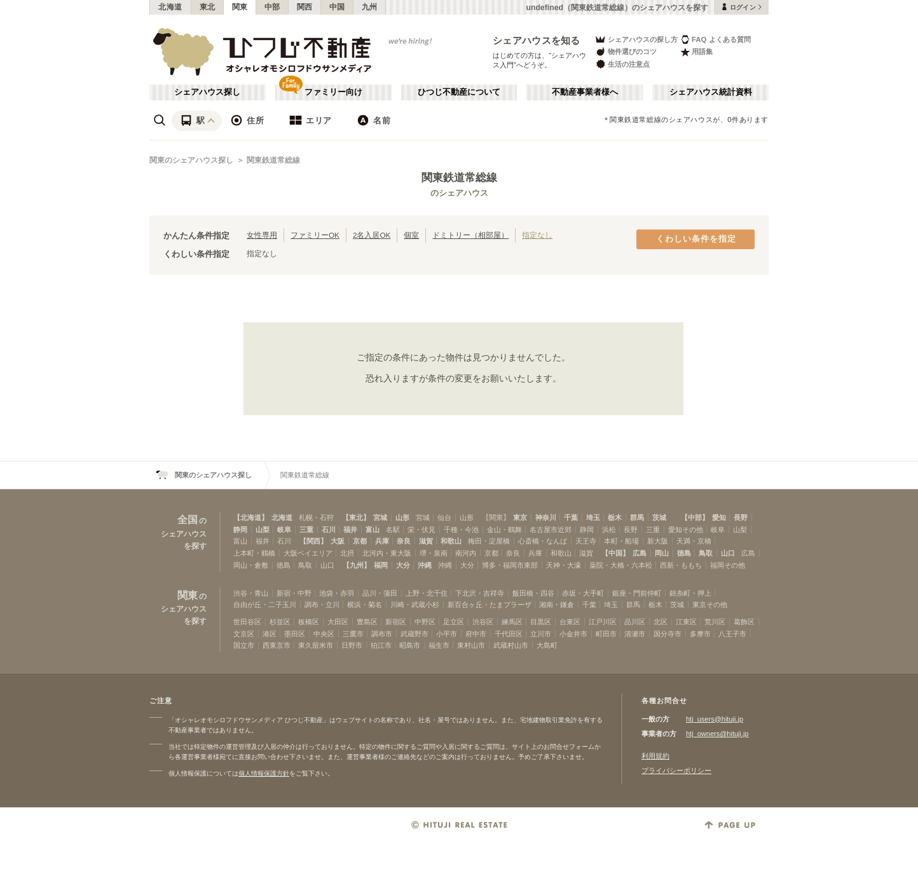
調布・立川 (322, 604)
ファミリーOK (315, 235)
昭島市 (409, 645)
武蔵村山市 (510, 645)
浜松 (609, 529)
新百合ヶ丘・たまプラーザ (489, 604)
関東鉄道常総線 (273, 160)
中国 (337, 7)
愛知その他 (685, 529)
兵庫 (382, 541)
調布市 (381, 634)
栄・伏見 (421, 529)
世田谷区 (247, 622)
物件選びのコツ (625, 52)
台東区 (569, 622)
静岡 (240, 529)
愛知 (719, 517)
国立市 (243, 645)
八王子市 (732, 634)
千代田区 (509, 634)
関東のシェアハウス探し (191, 160)
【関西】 (313, 541)
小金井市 (573, 634)
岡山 (662, 553)
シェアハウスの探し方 (636, 39)
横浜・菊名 (364, 604)
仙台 (444, 517)
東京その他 (709, 604)
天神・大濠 (563, 565)
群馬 (637, 517)
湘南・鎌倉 (556, 604)
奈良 (404, 541)
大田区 (337, 622)
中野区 (424, 622)
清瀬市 (634, 634)
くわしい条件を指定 (696, 239)
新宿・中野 (294, 593)
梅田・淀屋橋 (489, 541)
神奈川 (545, 517)
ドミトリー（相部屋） (470, 235)
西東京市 (277, 645)
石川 (329, 529)
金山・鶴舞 (504, 529)
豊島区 (367, 622)
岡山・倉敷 (250, 565)
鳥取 (706, 553)
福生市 (438, 645)
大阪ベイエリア (308, 553)
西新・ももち (681, 565)
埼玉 (593, 517)
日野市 (351, 645)
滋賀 (426, 541)
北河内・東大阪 (386, 553)
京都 (360, 541)
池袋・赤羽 (336, 593)
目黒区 (540, 622)
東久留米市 (315, 645)
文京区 (243, 634)
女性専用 (262, 235)
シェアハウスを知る (536, 40)
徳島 (684, 553)
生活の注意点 (622, 64)
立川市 (540, 634)
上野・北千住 (427, 593)
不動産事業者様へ (585, 92)
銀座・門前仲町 (636, 593)
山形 (402, 517)
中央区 (323, 634)
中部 (272, 7)
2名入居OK (371, 235)
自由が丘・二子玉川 (264, 604)
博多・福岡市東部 (510, 565)
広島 (640, 553)
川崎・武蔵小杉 (414, 604)
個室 (411, 235)
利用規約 (655, 756)
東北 (208, 7)
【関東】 (496, 517)
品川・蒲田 (379, 593)
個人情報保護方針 (263, 773)
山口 (728, 553)
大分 (403, 565)
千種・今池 (461, 529)
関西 (305, 7)
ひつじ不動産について (459, 92)
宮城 (380, 517)
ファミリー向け (333, 92)
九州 (370, 7)
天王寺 (585, 541)
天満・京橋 (693, 541)
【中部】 (695, 517)
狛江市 (381, 645)
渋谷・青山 (250, 593)
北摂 (347, 553)
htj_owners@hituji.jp (717, 733)
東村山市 (471, 645)
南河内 (465, 553)
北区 (661, 622)
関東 (240, 7)
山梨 (263, 529)
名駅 (393, 529)
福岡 (381, 565)
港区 (270, 634)
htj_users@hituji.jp (714, 719)
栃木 (615, 517)
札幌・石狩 (316, 517)
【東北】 (356, 517)
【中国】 (615, 553)
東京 (520, 517)
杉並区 (280, 622)
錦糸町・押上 (690, 593)
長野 (741, 517)
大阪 (338, 541)
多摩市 (700, 634)
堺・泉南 (434, 553)
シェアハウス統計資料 (710, 92)
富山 (373, 529)
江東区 (686, 622)
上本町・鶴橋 (254, 553)
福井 (350, 529)
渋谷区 (482, 622)
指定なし (537, 235)
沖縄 (425, 565)
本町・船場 (621, 541)
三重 (306, 529)
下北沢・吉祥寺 (479, 593)
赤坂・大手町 (583, 593)
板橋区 (308, 622)
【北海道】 (250, 517)
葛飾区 (744, 622)
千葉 (571, 517)
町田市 (606, 634)
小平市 (446, 634)
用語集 (696, 52)
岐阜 (284, 529)
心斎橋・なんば (542, 541)
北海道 (170, 7)
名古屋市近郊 (551, 529)
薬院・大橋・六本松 (620, 565)
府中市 (475, 634)
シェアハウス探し (207, 92)
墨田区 (294, 634)
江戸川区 (603, 622)
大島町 (547, 645)
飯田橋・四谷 (533, 593)
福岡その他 (727, 565)
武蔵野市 (414, 634)
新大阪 (657, 541)
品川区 (634, 622)
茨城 (659, 517)
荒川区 (714, 622)
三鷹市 (353, 634)
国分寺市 (668, 634)
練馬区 (512, 622)
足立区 (453, 622)
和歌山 (451, 541)
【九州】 (357, 565)
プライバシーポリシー (676, 770)
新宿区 (395, 622)
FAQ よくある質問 (715, 39)
